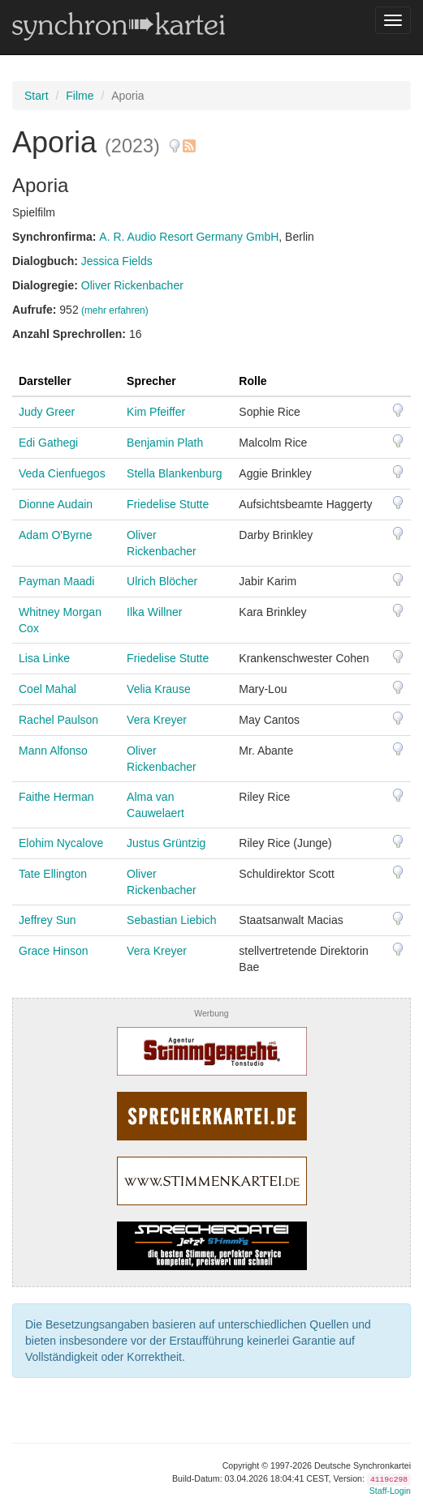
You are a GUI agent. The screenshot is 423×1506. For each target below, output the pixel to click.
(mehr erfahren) (115, 310)
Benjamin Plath (165, 442)
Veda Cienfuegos (62, 473)
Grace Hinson (53, 950)
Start (36, 95)
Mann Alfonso (53, 750)
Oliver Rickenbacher (132, 285)
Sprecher (151, 380)
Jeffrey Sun (47, 919)
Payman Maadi (56, 581)
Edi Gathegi (48, 442)
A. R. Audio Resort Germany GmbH (188, 236)
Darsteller (45, 380)
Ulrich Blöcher (162, 581)
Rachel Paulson (58, 719)
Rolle (252, 380)
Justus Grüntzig (166, 842)
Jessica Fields (117, 261)
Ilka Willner (154, 611)
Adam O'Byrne (56, 534)
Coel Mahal (47, 688)
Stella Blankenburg (174, 473)
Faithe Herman (56, 796)
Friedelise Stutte (168, 504)
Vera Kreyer (157, 719)
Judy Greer (47, 411)
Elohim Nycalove (61, 842)
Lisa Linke (44, 658)
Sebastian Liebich (172, 919)
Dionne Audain (56, 504)
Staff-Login (390, 1490)
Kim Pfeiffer (156, 411)
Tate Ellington (53, 873)
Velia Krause (159, 688)
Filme (79, 95)
